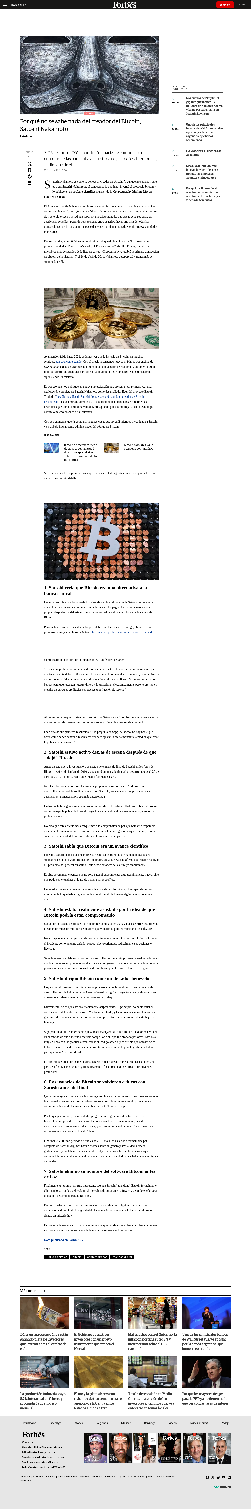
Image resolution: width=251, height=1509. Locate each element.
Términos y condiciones (103, 1477)
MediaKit (25, 1477)
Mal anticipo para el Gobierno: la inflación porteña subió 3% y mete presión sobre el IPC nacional (152, 1342)
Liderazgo (55, 1423)
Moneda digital (122, 1256)
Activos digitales (57, 1256)
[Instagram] (218, 1477)
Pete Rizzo (26, 136)
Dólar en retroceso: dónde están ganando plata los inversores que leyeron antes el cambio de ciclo (44, 1342)
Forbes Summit (199, 1423)
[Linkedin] (229, 1477)
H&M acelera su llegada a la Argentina (203, 153)
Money (79, 1423)
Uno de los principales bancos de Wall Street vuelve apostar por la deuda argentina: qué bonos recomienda (204, 132)
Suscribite (225, 4)
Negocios (102, 1423)
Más (202, 88)
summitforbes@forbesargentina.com (47, 1457)
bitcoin (77, 1256)
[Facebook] (207, 1477)
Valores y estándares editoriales (73, 1477)
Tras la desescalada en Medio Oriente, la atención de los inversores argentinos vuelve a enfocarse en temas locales (151, 1401)
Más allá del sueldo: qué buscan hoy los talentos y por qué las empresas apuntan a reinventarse (202, 172)
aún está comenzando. (69, 361)
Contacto (50, 1477)
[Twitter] (212, 1477)
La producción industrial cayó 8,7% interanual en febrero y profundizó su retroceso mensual (42, 1401)
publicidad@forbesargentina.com (47, 1447)
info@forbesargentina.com (42, 1452)
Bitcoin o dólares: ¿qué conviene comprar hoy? (139, 447)
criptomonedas (97, 1256)
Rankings (149, 1423)
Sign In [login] (242, 4)
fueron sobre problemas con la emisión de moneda (122, 632)
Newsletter (38, 1477)
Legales (122, 1477)
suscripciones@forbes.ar (47, 1462)
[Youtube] (224, 1477)
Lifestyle (126, 1423)
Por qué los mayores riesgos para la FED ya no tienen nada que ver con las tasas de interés (205, 1398)
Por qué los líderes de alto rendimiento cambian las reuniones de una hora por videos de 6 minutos (203, 194)
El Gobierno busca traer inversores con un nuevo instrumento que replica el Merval (94, 1342)
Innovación (29, 1423)
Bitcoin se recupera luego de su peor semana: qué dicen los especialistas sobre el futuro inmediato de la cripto (80, 452)
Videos (172, 1423)
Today (224, 1423)
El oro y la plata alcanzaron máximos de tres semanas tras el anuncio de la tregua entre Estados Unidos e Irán (98, 1401)
